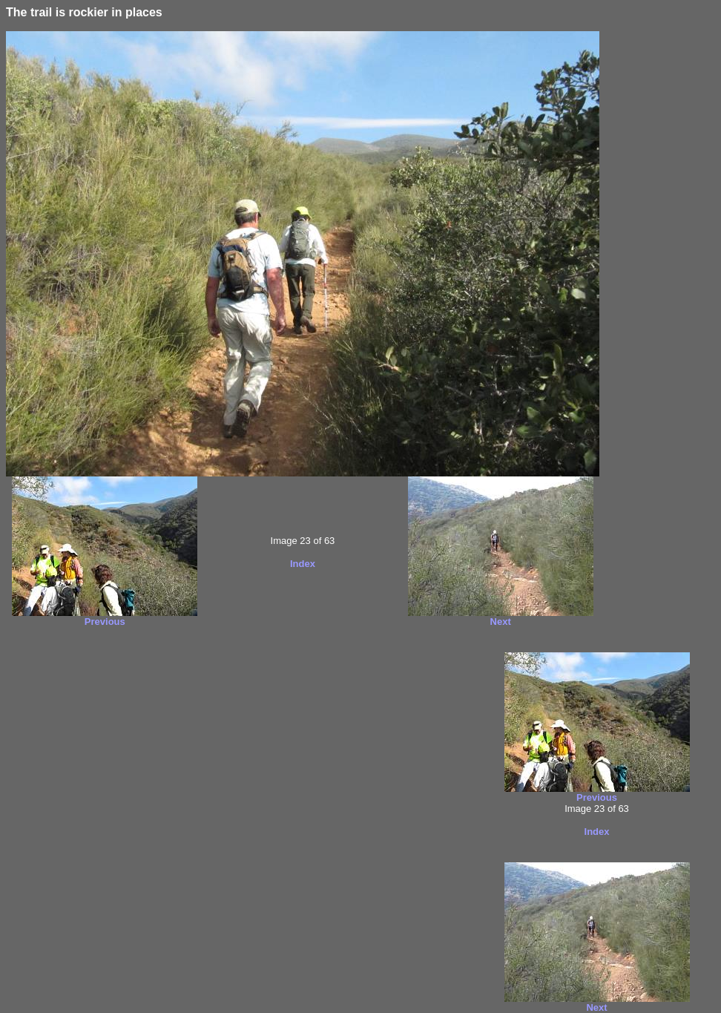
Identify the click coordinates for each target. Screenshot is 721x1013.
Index (302, 563)
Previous (105, 621)
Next (500, 621)
